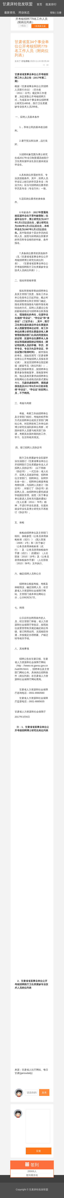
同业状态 (24, 12)
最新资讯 (9, 12)
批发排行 (51, 4)
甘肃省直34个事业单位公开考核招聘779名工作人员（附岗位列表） (31, 19)
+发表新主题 (40, 26)
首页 (39, 4)
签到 (35, 1164)
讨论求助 (25, 61)
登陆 (52, 12)
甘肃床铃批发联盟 (18, 4)
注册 (59, 12)
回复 (38, 1151)
